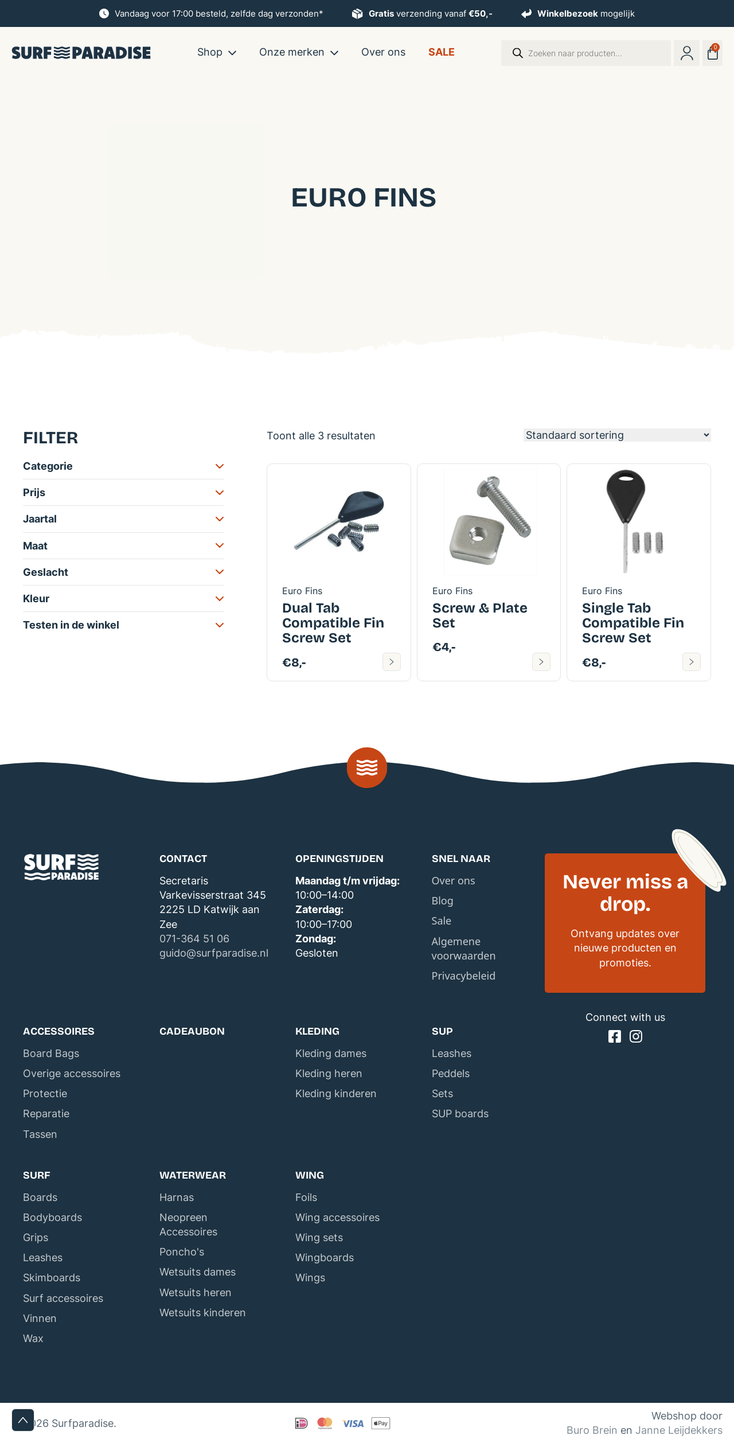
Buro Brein (592, 1430)
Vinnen (40, 1318)
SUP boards (460, 1113)
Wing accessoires (337, 1217)
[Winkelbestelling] (617, 435)
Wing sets (319, 1237)
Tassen (40, 1134)
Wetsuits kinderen (202, 1312)
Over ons (383, 52)
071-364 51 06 (194, 939)
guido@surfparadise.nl (213, 953)
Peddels (451, 1073)
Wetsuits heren (195, 1292)
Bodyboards (52, 1217)
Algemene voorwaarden (464, 948)
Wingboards (324, 1257)
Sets (442, 1093)
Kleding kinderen (336, 1093)
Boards (40, 1197)
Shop (209, 52)
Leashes (451, 1053)
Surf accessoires (63, 1298)
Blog (443, 900)
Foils (306, 1197)
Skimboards (51, 1278)
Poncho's (181, 1252)
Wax (33, 1338)
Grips (35, 1237)
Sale (441, 52)
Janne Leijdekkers (679, 1430)
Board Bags (51, 1053)
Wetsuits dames (197, 1272)
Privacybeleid (464, 975)
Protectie (45, 1093)
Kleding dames (330, 1053)
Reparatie (46, 1113)
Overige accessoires (71, 1073)
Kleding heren (328, 1073)
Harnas (176, 1197)
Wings (310, 1278)
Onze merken (292, 52)
